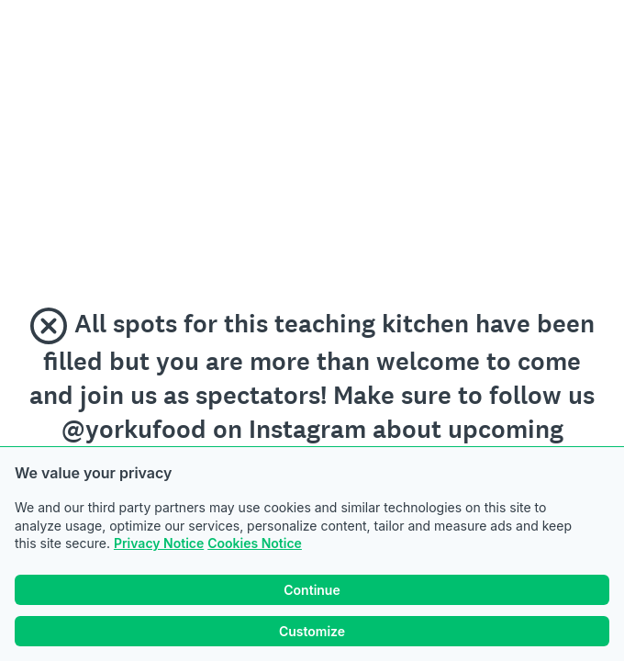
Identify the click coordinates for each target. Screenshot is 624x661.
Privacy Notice (159, 543)
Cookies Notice (254, 543)
